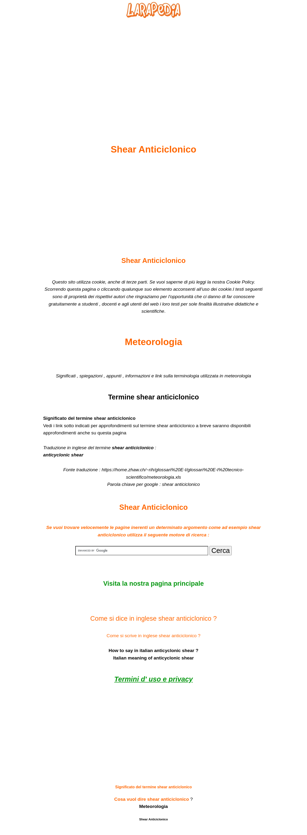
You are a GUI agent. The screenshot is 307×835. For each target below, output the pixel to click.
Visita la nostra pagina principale (153, 583)
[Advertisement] (153, 69)
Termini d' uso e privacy (153, 679)
